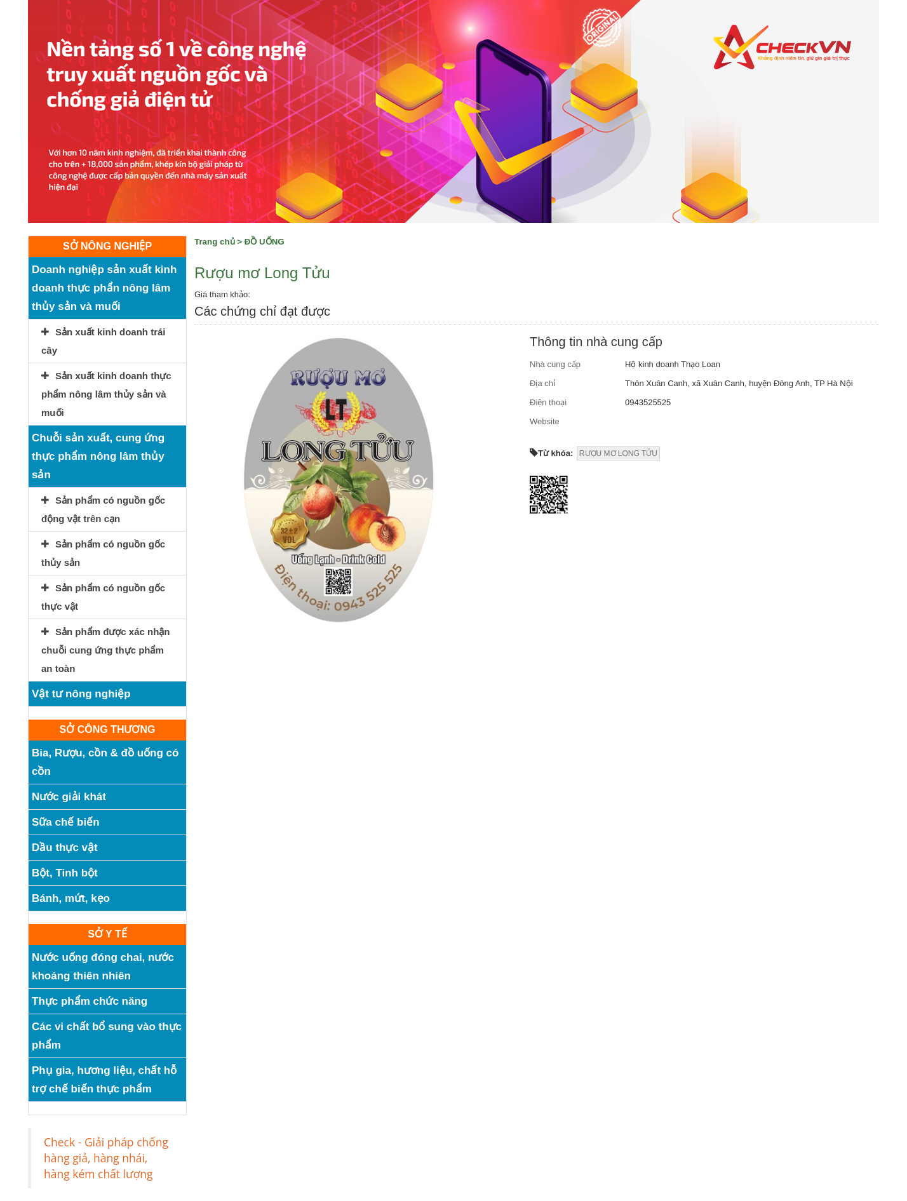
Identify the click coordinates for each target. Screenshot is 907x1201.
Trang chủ (214, 241)
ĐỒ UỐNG (265, 241)
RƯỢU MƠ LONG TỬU (618, 453)
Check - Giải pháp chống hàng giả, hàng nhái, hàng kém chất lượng (106, 1157)
